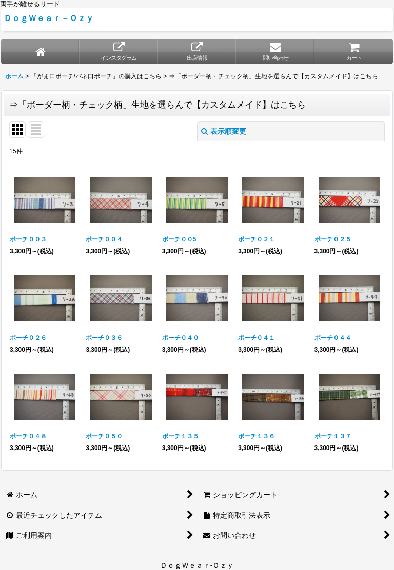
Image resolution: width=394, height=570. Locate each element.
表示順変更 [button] (223, 131)
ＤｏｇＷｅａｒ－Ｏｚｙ (49, 18)
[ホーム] (40, 51)
